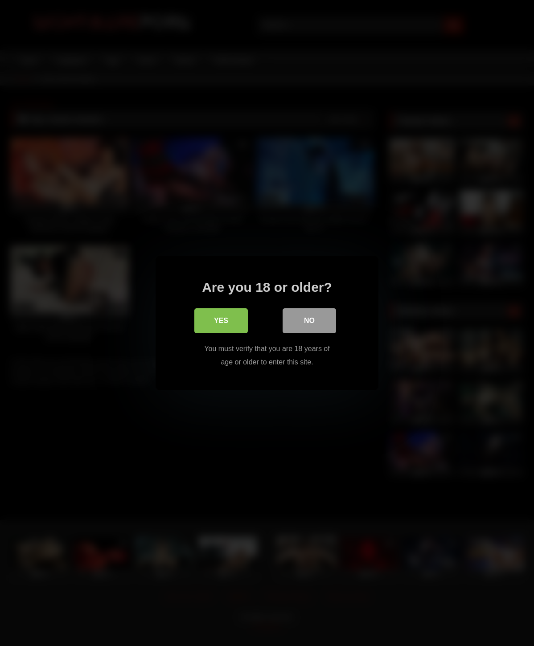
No (309, 320)
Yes (221, 320)
